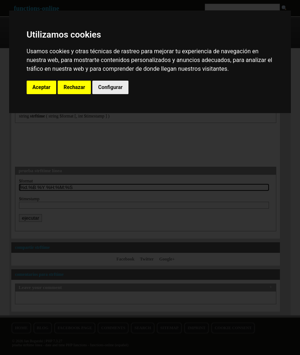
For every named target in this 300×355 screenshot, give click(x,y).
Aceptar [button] (41, 87)
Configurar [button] (110, 87)
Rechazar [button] (74, 87)
